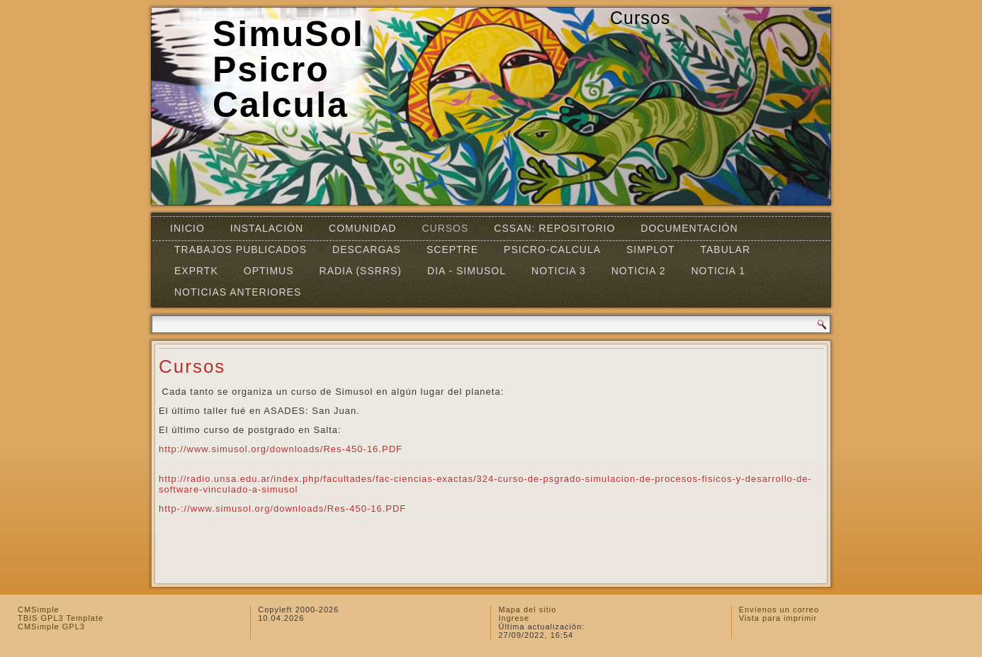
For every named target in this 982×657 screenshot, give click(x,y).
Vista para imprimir (778, 618)
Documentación (689, 228)
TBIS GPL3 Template (60, 618)
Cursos (445, 228)
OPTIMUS (269, 270)
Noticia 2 (638, 270)
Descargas (366, 249)
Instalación (266, 228)
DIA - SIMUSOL (466, 270)
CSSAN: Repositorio (554, 228)
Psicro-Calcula (552, 249)
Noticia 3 (558, 270)
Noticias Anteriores (237, 292)
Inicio (187, 228)
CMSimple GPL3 (51, 626)
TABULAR (725, 249)
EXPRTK (196, 270)
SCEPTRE (452, 249)
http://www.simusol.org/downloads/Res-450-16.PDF (280, 449)
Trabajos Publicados (240, 249)
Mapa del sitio (527, 609)
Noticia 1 (718, 270)
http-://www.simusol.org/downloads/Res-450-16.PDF (282, 508)
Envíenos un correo (779, 609)
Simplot (650, 249)
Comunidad (362, 228)
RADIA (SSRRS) (361, 270)
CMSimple (39, 609)
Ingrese (513, 618)
